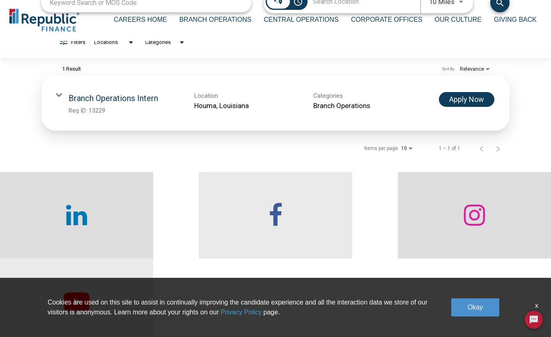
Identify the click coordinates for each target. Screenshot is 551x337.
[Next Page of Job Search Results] (498, 157)
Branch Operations (253, 294)
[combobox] (146, 10)
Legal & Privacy (436, 312)
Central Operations (253, 312)
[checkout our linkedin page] (69, 224)
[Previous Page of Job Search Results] (481, 157)
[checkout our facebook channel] (207, 224)
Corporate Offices (344, 294)
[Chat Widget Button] (534, 320)
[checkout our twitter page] (482, 224)
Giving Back (431, 294)
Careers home (153, 312)
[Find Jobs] (500, 10)
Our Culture (337, 312)
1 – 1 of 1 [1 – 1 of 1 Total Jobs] (449, 157)
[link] (275, 111)
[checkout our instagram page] (344, 224)
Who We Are (151, 294)
